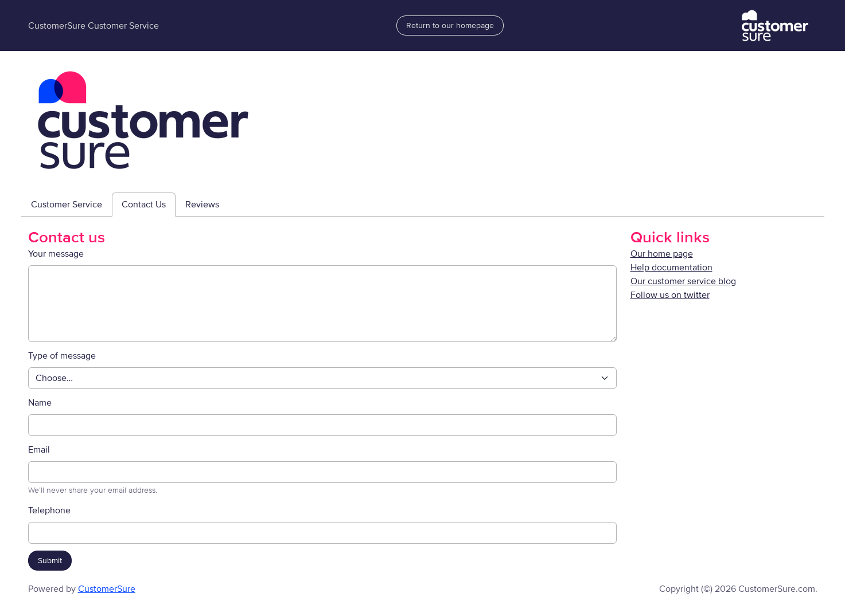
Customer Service (66, 204)
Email (39, 449)
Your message (56, 254)
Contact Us (144, 204)
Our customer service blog (683, 281)
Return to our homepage (450, 25)
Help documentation (671, 267)
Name (40, 402)
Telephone (49, 510)
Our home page (661, 254)
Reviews (202, 204)
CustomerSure (106, 589)
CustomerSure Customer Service (93, 26)
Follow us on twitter (670, 295)
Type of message (62, 356)
